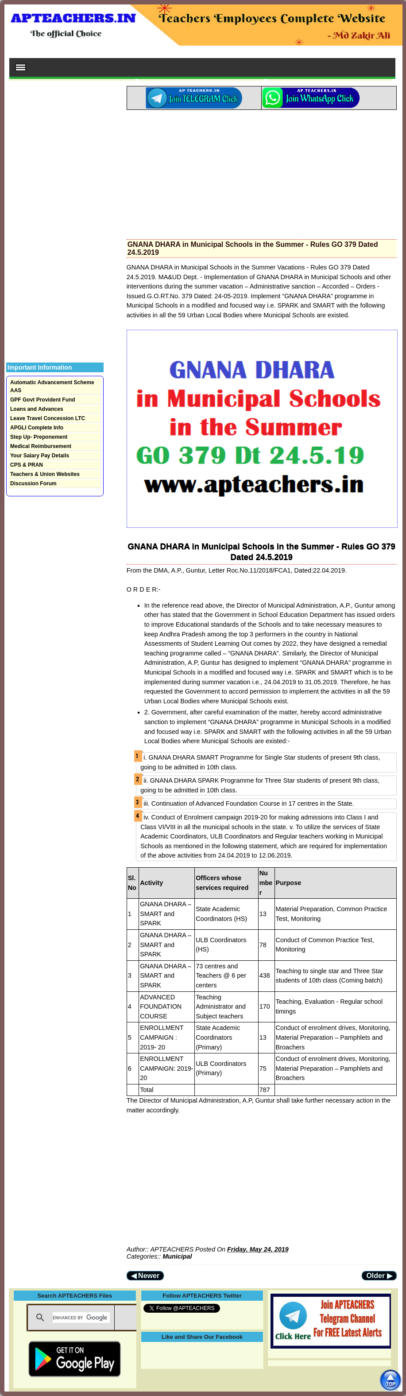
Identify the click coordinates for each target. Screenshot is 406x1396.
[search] (81, 1317)
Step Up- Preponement (38, 437)
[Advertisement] (262, 172)
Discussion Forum (33, 483)
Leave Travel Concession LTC (47, 418)
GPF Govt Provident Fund (42, 400)
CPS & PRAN (26, 465)
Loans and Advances (36, 409)
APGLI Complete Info (36, 428)
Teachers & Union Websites (45, 474)
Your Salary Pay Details (39, 455)
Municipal (177, 1256)
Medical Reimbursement (40, 446)
